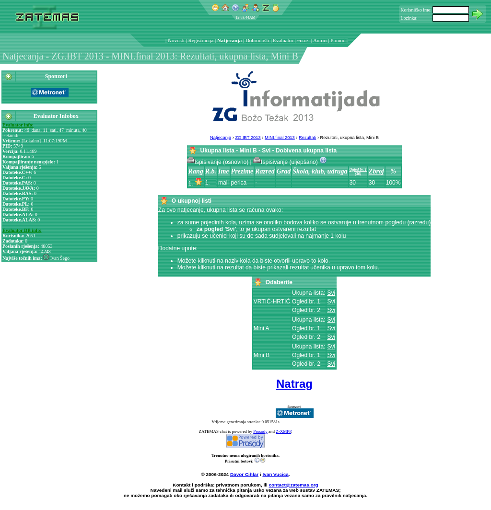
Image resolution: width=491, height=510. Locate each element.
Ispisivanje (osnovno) (218, 162)
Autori (320, 40)
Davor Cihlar (244, 474)
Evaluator (283, 40)
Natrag (294, 383)
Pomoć (337, 40)
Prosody (260, 431)
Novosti (176, 40)
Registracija (201, 40)
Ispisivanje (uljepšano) (286, 162)
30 (353, 182)
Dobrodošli (257, 40)
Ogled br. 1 (358, 169)
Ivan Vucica (275, 474)
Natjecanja (229, 40)
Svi (331, 293)
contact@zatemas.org (293, 484)
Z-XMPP (283, 431)
